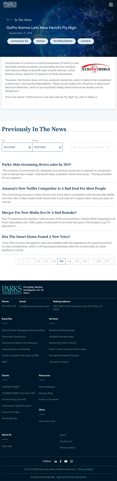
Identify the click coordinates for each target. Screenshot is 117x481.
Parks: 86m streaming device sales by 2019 (36, 164)
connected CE (19, 41)
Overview (7, 446)
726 (85, 261)
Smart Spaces (9, 418)
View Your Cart (47, 421)
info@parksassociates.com (34, 306)
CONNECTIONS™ (11, 387)
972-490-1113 (9, 306)
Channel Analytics (59, 362)
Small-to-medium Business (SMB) (20, 356)
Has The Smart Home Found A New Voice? (36, 236)
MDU (4, 362)
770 (107, 261)
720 (38, 261)
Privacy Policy (67, 448)
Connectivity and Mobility (16, 349)
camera (86, 41)
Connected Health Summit (16, 406)
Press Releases (47, 387)
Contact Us (66, 442)
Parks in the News (48, 400)
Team (63, 435)
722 (54, 261)
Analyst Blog (46, 393)
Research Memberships (62, 330)
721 (46, 261)
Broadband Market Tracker (64, 356)
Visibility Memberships (61, 337)
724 (69, 261)
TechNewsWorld (62, 41)
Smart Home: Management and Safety (23, 330)
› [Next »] (112, 261)
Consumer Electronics (14, 337)
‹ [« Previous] (16, 261)
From (35, 141)
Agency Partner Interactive (71, 477)
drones (41, 41)
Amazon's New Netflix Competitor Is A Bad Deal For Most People (54, 188)
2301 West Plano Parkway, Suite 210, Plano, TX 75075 (78, 308)
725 (77, 261)
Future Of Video (10, 412)
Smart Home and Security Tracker (67, 349)
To (3, 141)
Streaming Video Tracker (62, 343)
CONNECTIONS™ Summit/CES (18, 393)
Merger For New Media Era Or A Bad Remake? (39, 212)
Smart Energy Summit (14, 400)
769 (98, 261)
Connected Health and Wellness (19, 343)
